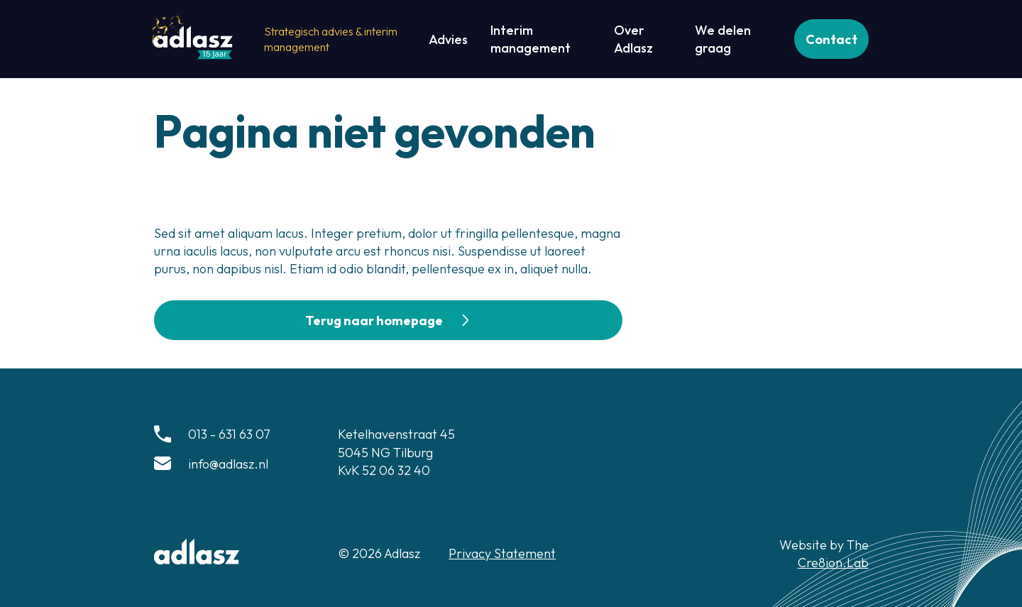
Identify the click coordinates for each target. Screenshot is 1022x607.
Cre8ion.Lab (833, 562)
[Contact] (831, 39)
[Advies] (448, 39)
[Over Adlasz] (642, 39)
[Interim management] (540, 39)
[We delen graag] (733, 39)
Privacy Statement (502, 553)
